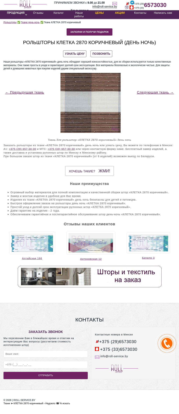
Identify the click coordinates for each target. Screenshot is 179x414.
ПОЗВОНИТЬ (101, 53)
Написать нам (163, 12)
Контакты (140, 12)
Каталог (58, 12)
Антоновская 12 (91, 258)
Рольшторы (10, 22)
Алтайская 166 (32, 258)
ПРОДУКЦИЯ (15, 12)
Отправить (45, 375)
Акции (120, 12)
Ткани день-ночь (30, 22)
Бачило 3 (148, 257)
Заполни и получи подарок (89, 31)
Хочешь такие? (89, 170)
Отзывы (38, 12)
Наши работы (79, 14)
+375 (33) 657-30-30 (61, 148)
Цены (99, 12)
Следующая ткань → (155, 92)
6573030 (155, 5)
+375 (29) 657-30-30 (22, 148)
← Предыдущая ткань (24, 92)
